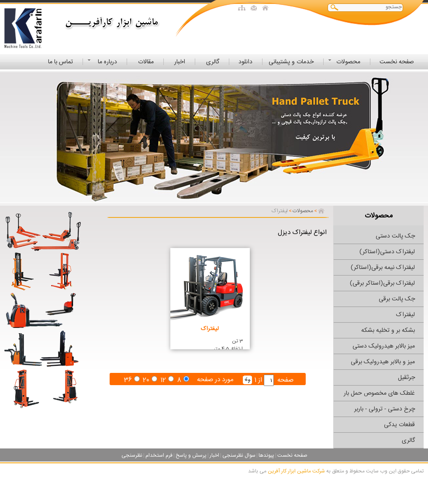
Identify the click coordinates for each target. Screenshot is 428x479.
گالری (408, 440)
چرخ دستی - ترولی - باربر (384, 409)
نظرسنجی (131, 455)
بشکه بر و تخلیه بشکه (388, 330)
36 (128, 380)
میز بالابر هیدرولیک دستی (383, 346)
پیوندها (266, 455)
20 (146, 380)
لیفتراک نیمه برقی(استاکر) (383, 267)
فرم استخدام (159, 455)
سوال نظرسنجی (238, 455)
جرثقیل (406, 377)
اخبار (214, 455)
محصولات (303, 211)
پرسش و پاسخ (191, 455)
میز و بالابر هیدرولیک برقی (383, 362)
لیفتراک (405, 315)
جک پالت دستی (395, 236)
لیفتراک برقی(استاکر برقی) (382, 283)
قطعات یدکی (399, 425)
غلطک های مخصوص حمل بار (379, 393)
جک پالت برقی (397, 299)
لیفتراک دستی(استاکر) (387, 252)
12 (163, 380)
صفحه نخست (292, 455)
